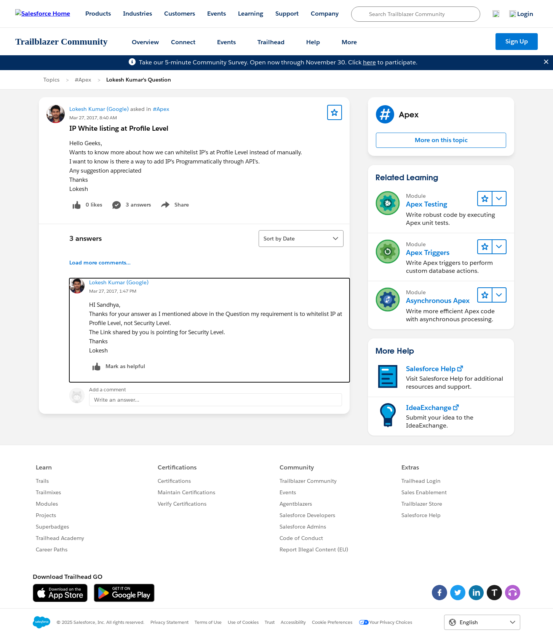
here (369, 62)
